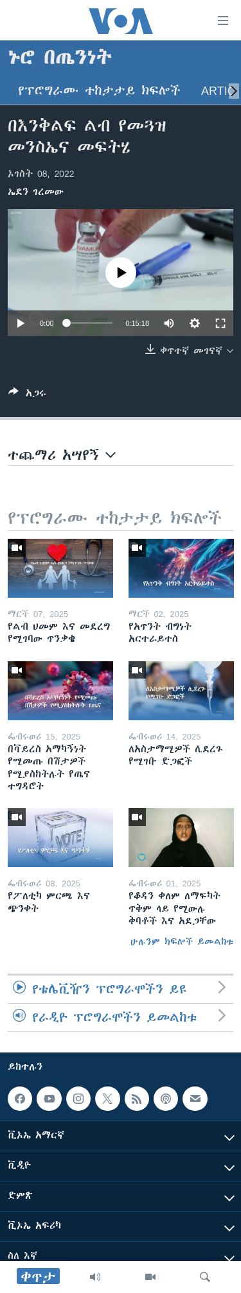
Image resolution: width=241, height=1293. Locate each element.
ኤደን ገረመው (36, 192)
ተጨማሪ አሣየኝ (62, 455)
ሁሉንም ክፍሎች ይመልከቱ (181, 941)
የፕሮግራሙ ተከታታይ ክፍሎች (99, 90)
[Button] (27, 395)
